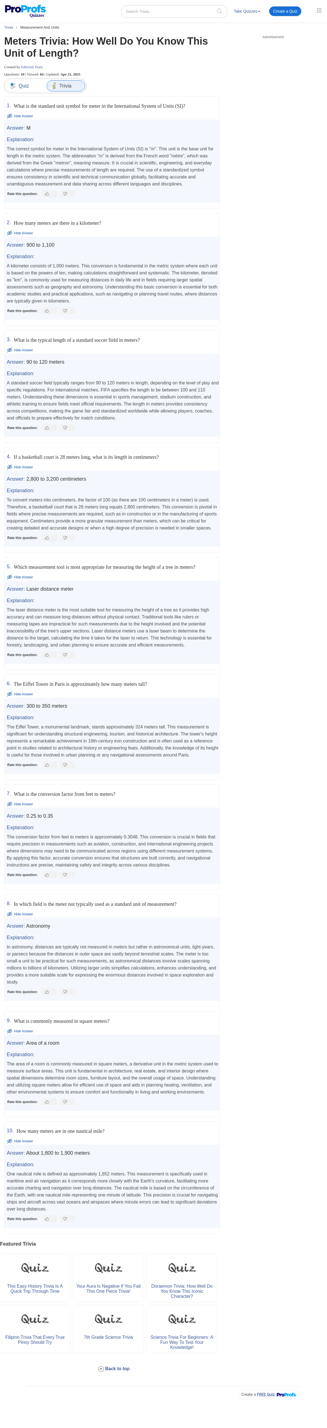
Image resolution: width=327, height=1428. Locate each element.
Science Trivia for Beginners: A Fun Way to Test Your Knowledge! (182, 1341)
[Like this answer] (49, 193)
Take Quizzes (247, 11)
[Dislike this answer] (68, 193)
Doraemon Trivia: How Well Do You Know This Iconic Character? (181, 1290)
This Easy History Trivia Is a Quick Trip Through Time (35, 1288)
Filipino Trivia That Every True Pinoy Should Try (35, 1339)
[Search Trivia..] (174, 11)
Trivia (61, 86)
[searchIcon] (219, 11)
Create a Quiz (285, 11)
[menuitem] (247, 12)
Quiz (19, 86)
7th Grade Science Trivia (108, 1336)
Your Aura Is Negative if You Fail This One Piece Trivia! (108, 1288)
